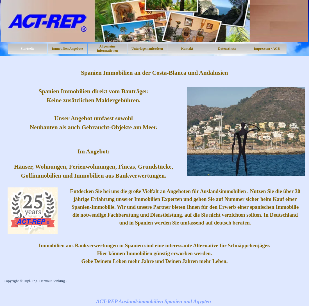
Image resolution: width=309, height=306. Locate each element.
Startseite (28, 49)
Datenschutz (227, 49)
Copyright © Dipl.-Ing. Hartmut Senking (34, 281)
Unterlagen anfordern (147, 49)
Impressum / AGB (267, 49)
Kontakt (187, 49)
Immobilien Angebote (67, 49)
